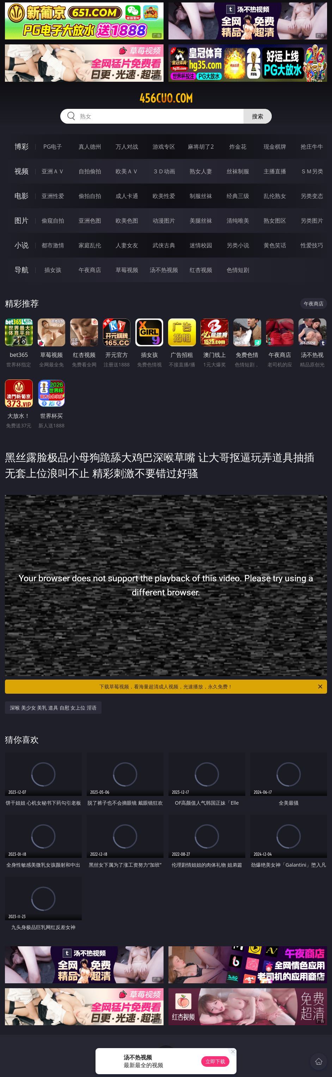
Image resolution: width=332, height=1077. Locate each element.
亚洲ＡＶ (53, 171)
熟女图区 (275, 220)
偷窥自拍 (53, 220)
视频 (21, 171)
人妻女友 (127, 245)
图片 (21, 220)
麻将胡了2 (201, 146)
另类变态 (312, 196)
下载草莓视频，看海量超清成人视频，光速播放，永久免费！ (211, 686)
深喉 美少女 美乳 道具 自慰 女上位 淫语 (53, 707)
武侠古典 (164, 245)
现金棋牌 (275, 146)
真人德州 (90, 146)
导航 (21, 269)
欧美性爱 (164, 196)
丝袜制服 (238, 171)
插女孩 (52, 270)
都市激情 (53, 245)
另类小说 (238, 245)
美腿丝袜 (201, 220)
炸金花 (237, 146)
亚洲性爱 (53, 196)
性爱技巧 (312, 245)
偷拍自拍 (90, 196)
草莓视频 (127, 270)
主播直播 (275, 171)
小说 (21, 245)
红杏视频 (201, 270)
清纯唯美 (238, 220)
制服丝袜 (201, 196)
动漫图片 (164, 220)
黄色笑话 (275, 245)
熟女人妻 (201, 171)
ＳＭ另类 (312, 171)
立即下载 (215, 1061)
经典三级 (238, 196)
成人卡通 (127, 196)
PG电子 (52, 146)
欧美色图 (127, 220)
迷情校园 (201, 245)
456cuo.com (166, 98)
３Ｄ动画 (164, 171)
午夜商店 (90, 270)
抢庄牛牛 (312, 146)
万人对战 (127, 146)
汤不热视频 (164, 270)
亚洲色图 (90, 220)
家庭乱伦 (90, 245)
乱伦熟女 (275, 196)
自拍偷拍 (90, 171)
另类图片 (312, 220)
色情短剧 (238, 270)
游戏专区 (164, 146)
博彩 (21, 146)
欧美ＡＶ (127, 171)
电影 (21, 195)
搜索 (257, 116)
